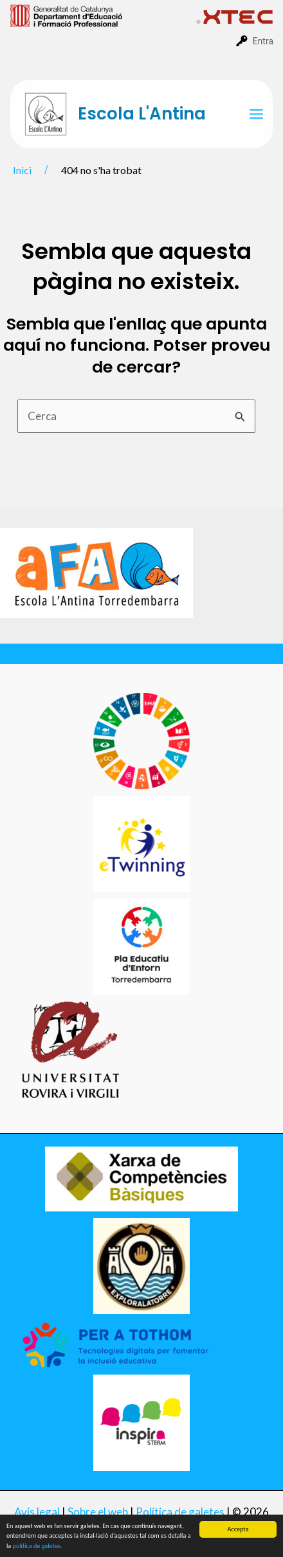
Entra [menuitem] (263, 41)
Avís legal (37, 1511)
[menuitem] (103, 15)
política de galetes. (37, 1546)
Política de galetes (180, 1511)
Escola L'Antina (142, 113)
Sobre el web (98, 1511)
